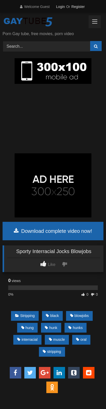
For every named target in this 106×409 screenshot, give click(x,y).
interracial (27, 339)
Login (60, 7)
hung (27, 328)
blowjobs (79, 316)
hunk (51, 328)
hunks (75, 328)
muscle (57, 339)
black (52, 316)
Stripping (25, 316)
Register (78, 7)
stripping (52, 352)
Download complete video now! (53, 231)
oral (81, 339)
